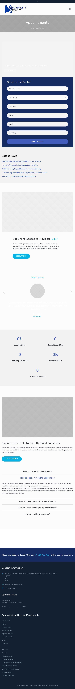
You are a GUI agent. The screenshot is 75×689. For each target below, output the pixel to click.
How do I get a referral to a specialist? (37, 478)
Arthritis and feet (7, 656)
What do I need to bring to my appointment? (37, 507)
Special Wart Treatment (9, 665)
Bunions (4, 653)
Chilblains (5, 643)
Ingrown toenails (7, 633)
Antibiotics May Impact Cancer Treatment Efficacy (21, 169)
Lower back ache (7, 637)
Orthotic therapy (7, 672)
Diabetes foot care (8, 675)
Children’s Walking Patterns (10, 669)
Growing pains (6, 627)
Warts (4, 624)
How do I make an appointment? (37, 471)
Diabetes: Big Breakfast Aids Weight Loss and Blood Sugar (24, 173)
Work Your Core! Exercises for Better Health (19, 176)
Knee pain (5, 649)
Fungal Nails (6, 620)
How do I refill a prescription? (37, 514)
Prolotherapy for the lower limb (12, 662)
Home (32, 28)
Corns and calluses (8, 659)
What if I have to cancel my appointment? (37, 501)
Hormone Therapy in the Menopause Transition (20, 165)
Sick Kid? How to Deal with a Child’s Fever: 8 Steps (21, 161)
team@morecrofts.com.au (13, 584)
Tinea (3, 640)
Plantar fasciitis (7, 630)
